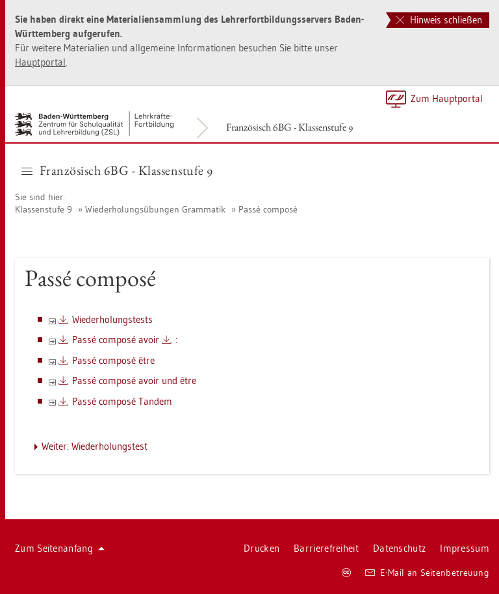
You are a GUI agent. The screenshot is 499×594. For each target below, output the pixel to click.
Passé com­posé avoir (115, 339)
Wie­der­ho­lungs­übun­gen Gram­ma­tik (155, 209)
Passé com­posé (268, 209)
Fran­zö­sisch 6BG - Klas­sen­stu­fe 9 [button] (117, 170)
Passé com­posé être (113, 360)
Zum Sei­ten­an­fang (60, 548)
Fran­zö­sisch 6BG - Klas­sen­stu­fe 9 (289, 127)
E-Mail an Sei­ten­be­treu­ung (427, 572)
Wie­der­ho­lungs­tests (112, 319)
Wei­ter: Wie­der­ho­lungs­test (94, 446)
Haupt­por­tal (40, 62)
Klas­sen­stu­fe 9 (43, 209)
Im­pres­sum (464, 548)
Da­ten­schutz (399, 548)
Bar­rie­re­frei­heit (326, 548)
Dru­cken (261, 548)
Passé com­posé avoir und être (134, 380)
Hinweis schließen (439, 20)
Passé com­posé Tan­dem (122, 401)
